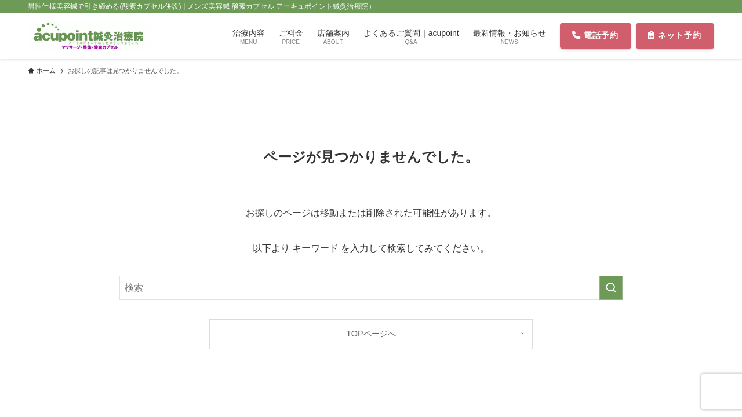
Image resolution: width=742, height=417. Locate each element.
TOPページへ (370, 333)
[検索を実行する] (611, 288)
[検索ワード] (371, 288)
